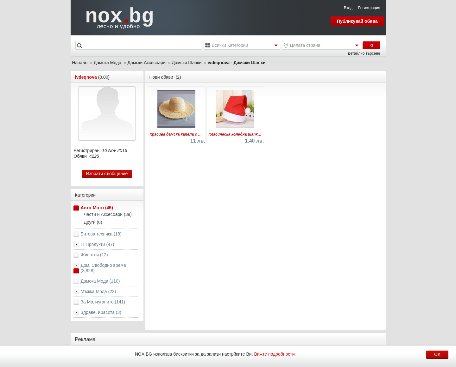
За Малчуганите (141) (103, 301)
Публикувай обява (357, 21)
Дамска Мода (107, 62)
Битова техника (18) (101, 233)
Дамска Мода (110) (100, 281)
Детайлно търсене (364, 53)
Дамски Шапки (186, 62)
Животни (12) (94, 254)
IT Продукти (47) (97, 244)
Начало (80, 62)
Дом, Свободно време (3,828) (103, 268)
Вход (348, 8)
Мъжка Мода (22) (98, 291)
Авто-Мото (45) (97, 207)
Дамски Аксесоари (146, 62)
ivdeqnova (86, 77)
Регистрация (369, 8)
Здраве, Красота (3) (101, 312)
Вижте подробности (274, 354)
